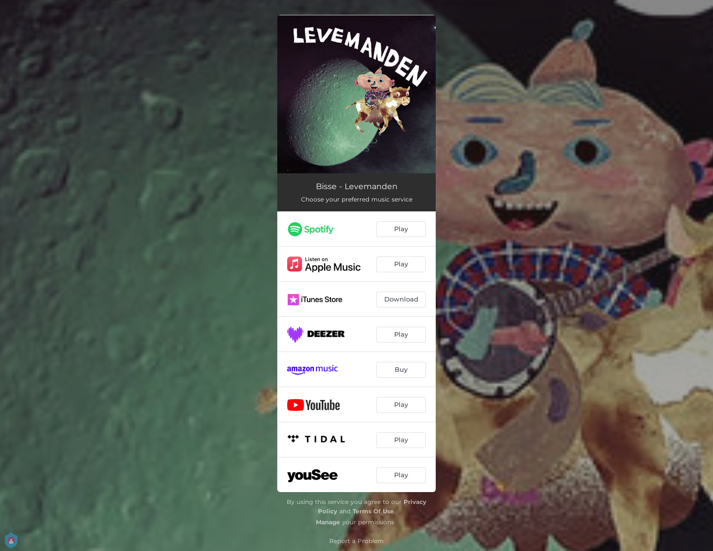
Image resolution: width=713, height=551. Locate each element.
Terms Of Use (373, 511)
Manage (328, 522)
